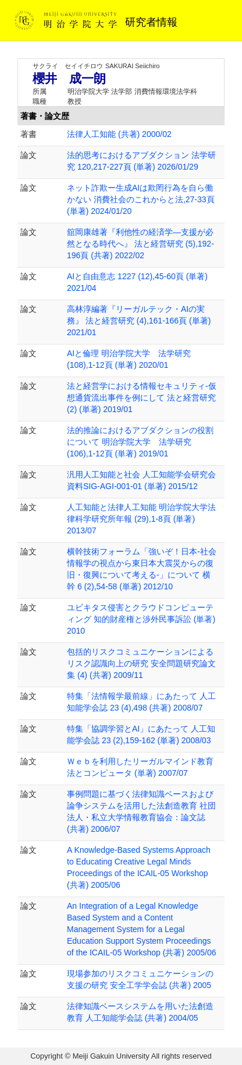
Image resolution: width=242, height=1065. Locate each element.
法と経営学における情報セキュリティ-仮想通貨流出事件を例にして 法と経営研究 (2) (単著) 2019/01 (141, 397)
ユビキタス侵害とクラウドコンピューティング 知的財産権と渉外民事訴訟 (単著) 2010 (141, 619)
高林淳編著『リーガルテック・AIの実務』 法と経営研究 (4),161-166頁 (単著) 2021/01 (139, 320)
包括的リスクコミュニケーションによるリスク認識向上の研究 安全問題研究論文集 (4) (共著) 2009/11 (141, 663)
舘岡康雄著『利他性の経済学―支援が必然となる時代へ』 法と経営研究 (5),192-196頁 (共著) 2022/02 (140, 243)
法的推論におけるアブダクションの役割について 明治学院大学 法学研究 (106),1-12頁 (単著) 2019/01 (140, 442)
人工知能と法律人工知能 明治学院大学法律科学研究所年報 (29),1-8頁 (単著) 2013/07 (141, 518)
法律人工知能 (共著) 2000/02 (119, 134)
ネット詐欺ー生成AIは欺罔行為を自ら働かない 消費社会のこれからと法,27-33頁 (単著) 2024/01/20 (141, 199)
